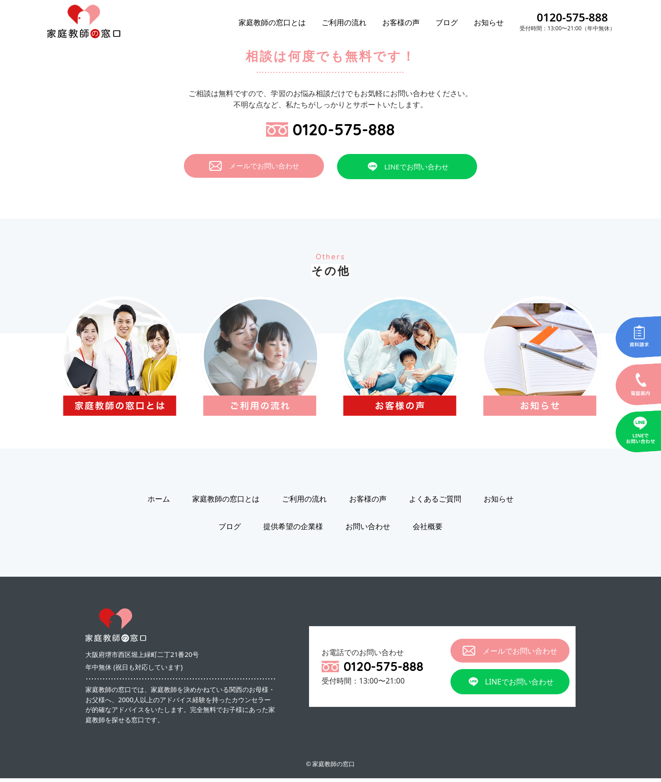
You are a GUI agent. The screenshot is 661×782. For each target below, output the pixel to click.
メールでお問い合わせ (254, 169)
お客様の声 (401, 22)
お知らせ (489, 22)
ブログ (447, 22)
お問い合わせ (367, 530)
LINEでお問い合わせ (407, 170)
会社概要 (428, 530)
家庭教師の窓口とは (272, 22)
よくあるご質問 (435, 502)
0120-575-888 (572, 17)
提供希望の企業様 (293, 530)
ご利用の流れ (344, 22)
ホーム (159, 502)
